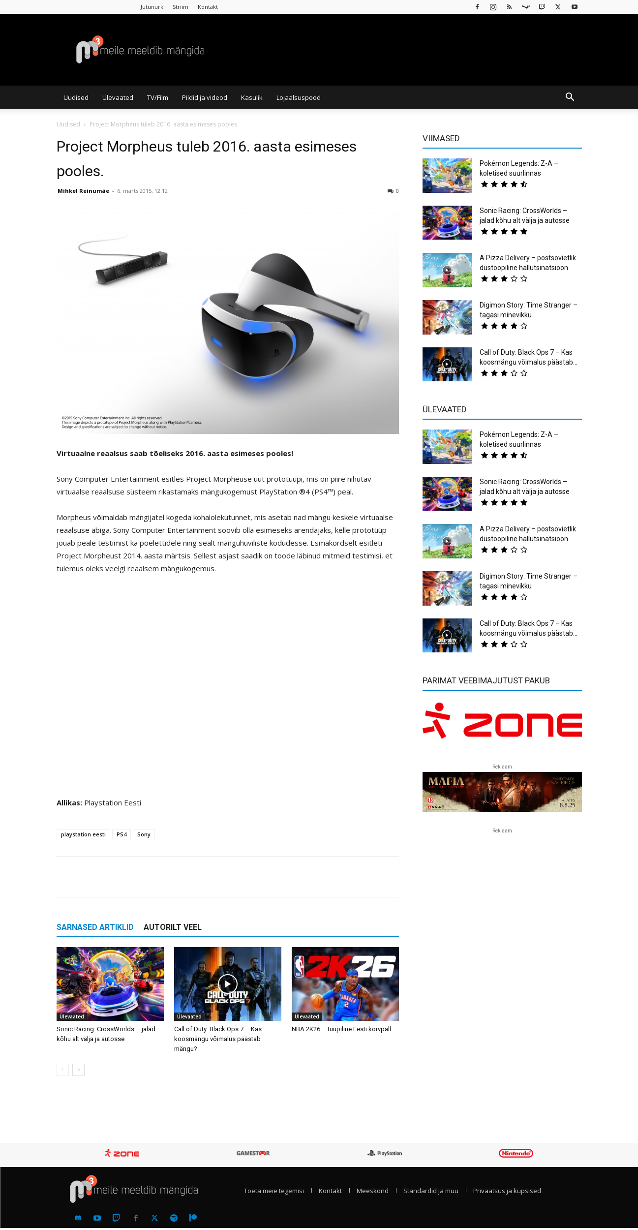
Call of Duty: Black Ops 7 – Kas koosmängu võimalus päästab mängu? (218, 1038)
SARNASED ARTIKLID (95, 927)
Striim (180, 6)
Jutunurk (152, 6)
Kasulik (252, 97)
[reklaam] (502, 725)
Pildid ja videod (204, 97)
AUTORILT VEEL (173, 927)
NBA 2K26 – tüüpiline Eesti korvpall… (343, 1029)
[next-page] (78, 1070)
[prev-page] (63, 1070)
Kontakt (208, 6)
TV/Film (157, 97)
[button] (570, 98)
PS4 (121, 834)
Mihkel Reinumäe (83, 190)
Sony (144, 834)
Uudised (76, 97)
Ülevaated (117, 97)
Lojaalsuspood (298, 97)
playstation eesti (83, 834)
